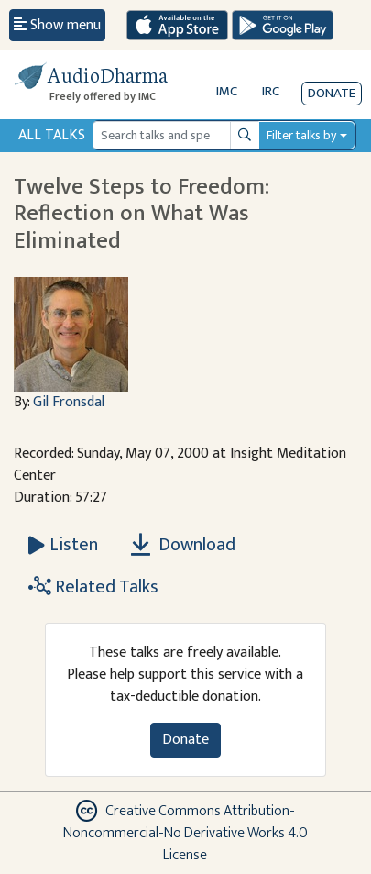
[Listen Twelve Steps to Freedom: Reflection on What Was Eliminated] (63, 545)
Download (183, 544)
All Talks (51, 135)
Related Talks (93, 587)
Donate (331, 93)
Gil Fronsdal (68, 402)
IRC (270, 91)
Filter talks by (301, 135)
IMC (226, 91)
